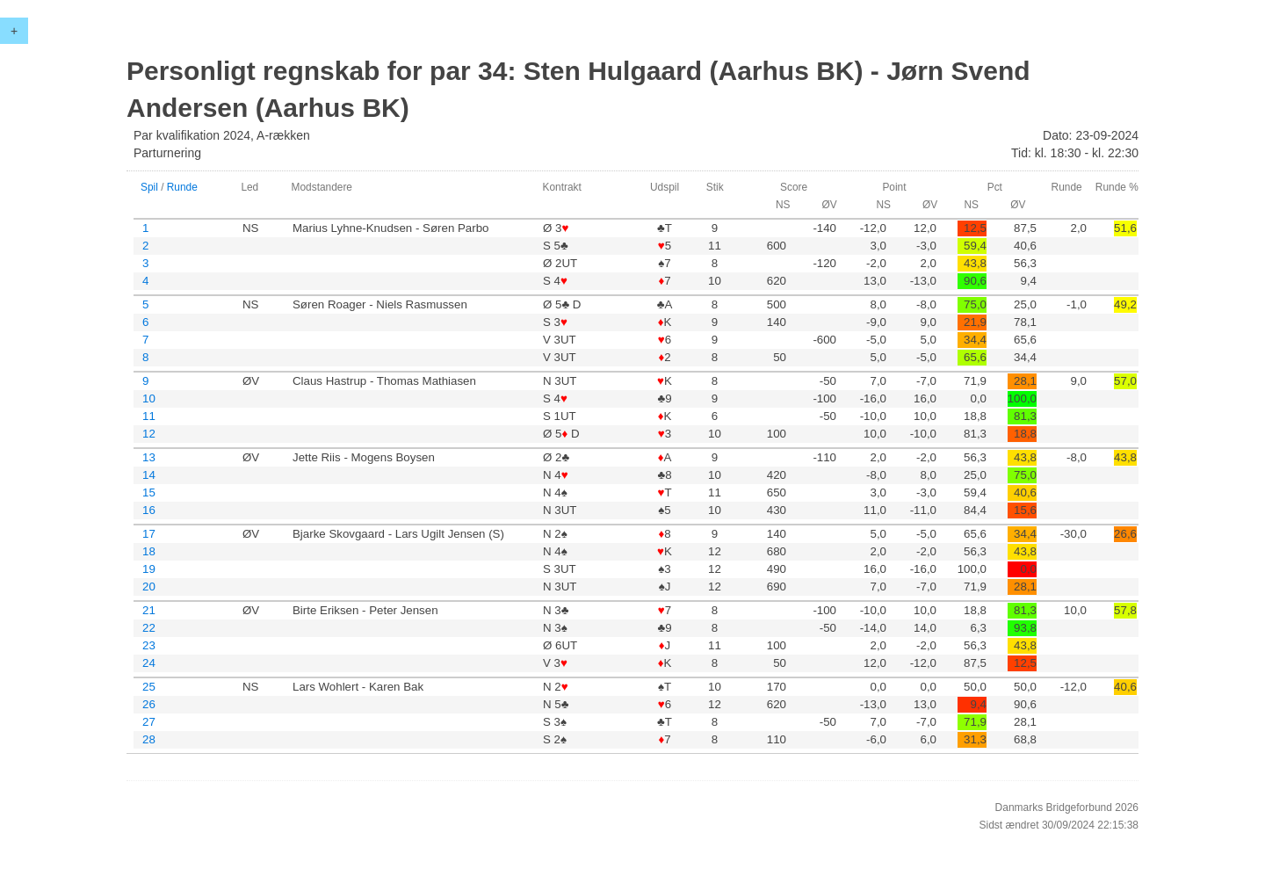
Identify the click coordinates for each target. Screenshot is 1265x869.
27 (148, 721)
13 (148, 457)
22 (148, 627)
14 (148, 475)
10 (148, 398)
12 (148, 433)
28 (148, 739)
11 (148, 416)
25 (148, 686)
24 (148, 663)
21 (148, 610)
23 (148, 645)
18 (148, 551)
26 (148, 704)
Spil (149, 187)
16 (148, 510)
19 (148, 569)
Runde (182, 187)
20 (148, 586)
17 (148, 533)
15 (148, 492)
